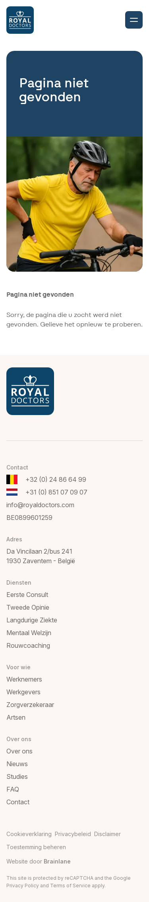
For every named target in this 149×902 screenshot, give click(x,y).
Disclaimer (107, 834)
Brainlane (57, 861)
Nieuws (17, 764)
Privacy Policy (22, 885)
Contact (17, 802)
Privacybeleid (73, 834)
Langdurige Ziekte (31, 620)
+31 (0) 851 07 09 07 (56, 492)
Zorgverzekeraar (30, 705)
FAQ (12, 789)
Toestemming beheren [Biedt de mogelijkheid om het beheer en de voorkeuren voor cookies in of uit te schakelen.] (36, 847)
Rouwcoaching (28, 645)
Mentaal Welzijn (28, 633)
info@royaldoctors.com (40, 505)
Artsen (15, 717)
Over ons (19, 751)
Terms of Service (70, 885)
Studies (17, 776)
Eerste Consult (27, 595)
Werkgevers (23, 692)
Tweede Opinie (27, 607)
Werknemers (24, 679)
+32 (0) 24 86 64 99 (55, 479)
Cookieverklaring (29, 834)
